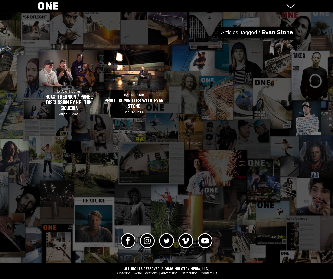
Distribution (189, 273)
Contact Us (209, 273)
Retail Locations (146, 273)
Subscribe (123, 273)
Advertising (169, 273)
